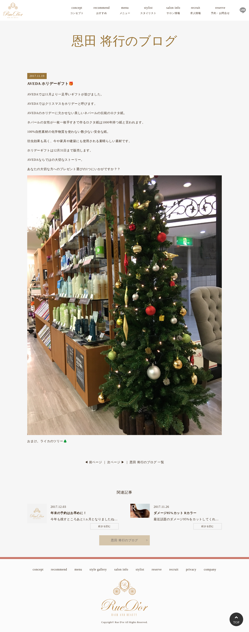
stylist (148, 11)
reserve (220, 11)
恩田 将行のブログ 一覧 (147, 462)
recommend (102, 11)
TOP (236, 622)
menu (125, 11)
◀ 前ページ (93, 462)
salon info (173, 11)
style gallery (98, 569)
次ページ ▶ (115, 462)
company (210, 569)
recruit (195, 11)
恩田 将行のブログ (124, 540)
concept (77, 11)
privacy (191, 569)
